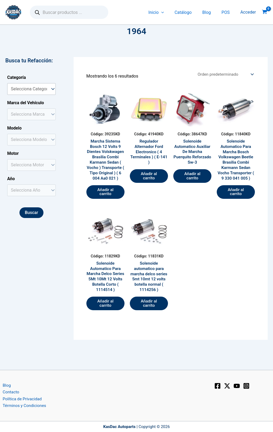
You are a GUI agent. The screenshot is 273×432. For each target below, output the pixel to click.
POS (227, 12)
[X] (227, 384)
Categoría (16, 77)
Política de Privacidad (20, 398)
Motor (13, 153)
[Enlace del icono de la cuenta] (248, 12)
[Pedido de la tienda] (224, 74)
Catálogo (188, 12)
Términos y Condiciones (23, 405)
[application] (168, 12)
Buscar (31, 212)
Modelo (14, 128)
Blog (210, 12)
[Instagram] (246, 384)
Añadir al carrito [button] (105, 200)
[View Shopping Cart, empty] (264, 12)
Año (11, 178)
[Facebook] (217, 384)
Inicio (163, 12)
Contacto (8, 391)
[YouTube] (237, 384)
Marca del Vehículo (25, 102)
